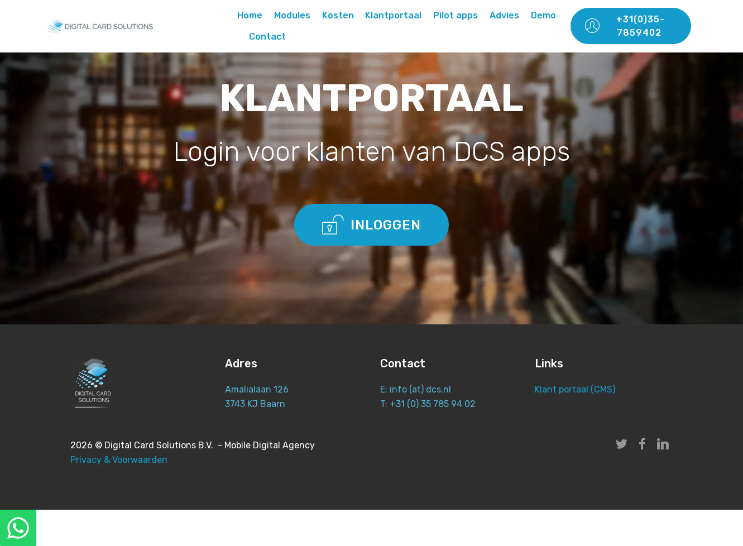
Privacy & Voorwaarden (118, 459)
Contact (267, 36)
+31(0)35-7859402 (625, 26)
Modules (292, 15)
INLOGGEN (371, 224)
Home (249, 15)
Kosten (338, 15)
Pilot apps (455, 15)
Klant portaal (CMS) (576, 389)
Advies (504, 15)
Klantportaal (393, 15)
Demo (543, 15)
